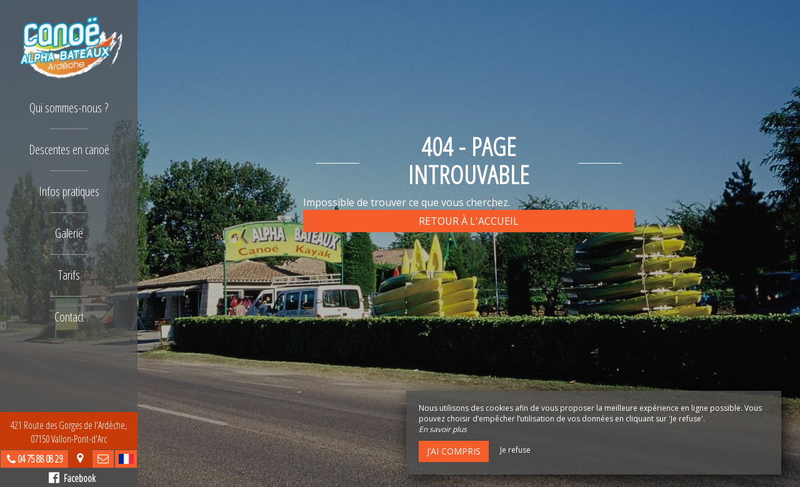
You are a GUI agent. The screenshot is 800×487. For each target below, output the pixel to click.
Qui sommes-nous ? (68, 107)
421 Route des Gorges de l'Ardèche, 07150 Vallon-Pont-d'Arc (69, 432)
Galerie (69, 233)
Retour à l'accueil (469, 221)
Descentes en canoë (69, 149)
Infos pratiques (69, 191)
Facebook (72, 478)
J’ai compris (454, 451)
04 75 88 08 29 (40, 459)
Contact (69, 316)
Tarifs (69, 275)
